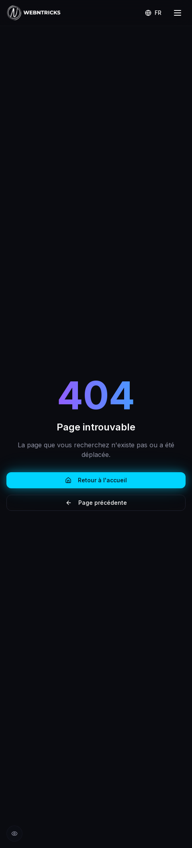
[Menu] (178, 13)
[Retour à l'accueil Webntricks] (33, 13)
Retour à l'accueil (96, 480)
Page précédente (96, 502)
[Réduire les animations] (14, 833)
